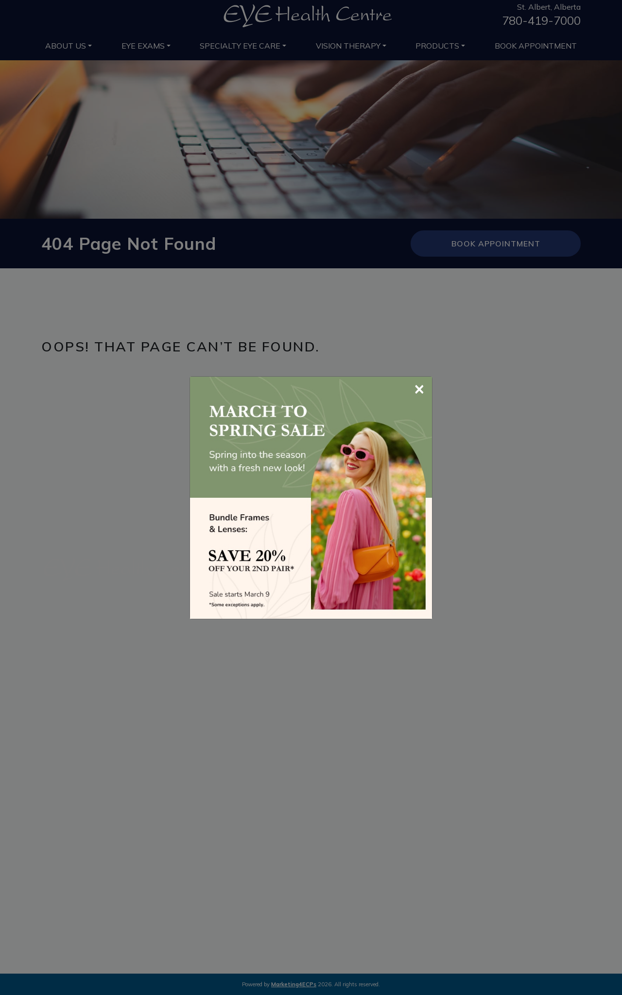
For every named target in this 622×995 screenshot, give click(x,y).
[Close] (419, 388)
